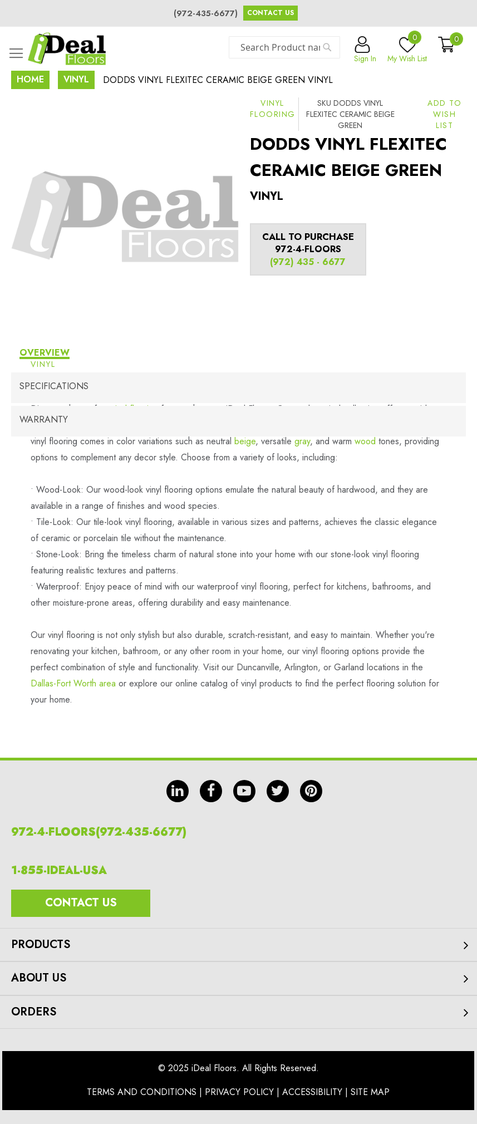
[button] (444, 114)
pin (311, 791)
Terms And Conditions (141, 1092)
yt (244, 791)
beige (244, 441)
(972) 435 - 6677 (308, 262)
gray (302, 441)
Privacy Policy (239, 1092)
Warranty (43, 419)
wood (365, 441)
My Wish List (407, 50)
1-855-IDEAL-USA (59, 870)
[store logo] (67, 48)
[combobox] (284, 47)
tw (278, 791)
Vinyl (76, 79)
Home (30, 79)
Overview (44, 352)
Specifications (53, 386)
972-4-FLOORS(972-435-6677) (98, 832)
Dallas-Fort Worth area (73, 683)
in (177, 791)
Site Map (370, 1092)
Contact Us (270, 13)
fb (211, 791)
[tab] (238, 354)
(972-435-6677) (206, 13)
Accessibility (312, 1092)
